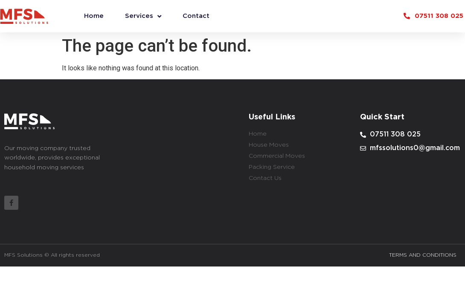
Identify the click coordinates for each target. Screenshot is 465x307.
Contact (196, 16)
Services (143, 16)
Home (94, 16)
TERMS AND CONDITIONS (422, 255)
